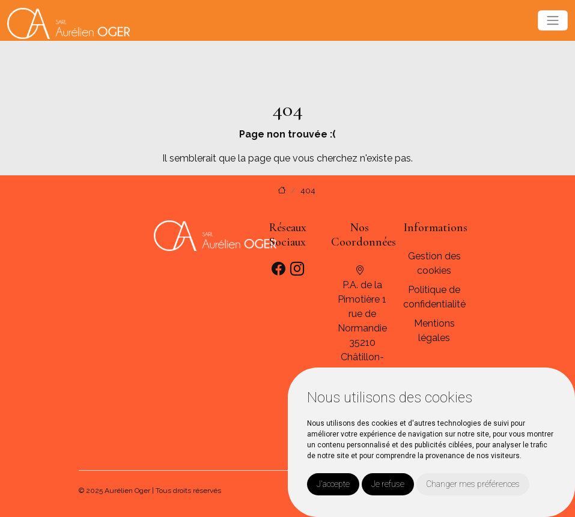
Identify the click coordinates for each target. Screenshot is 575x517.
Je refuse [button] (387, 484)
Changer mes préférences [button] (473, 484)
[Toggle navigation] (553, 20)
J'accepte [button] (333, 484)
